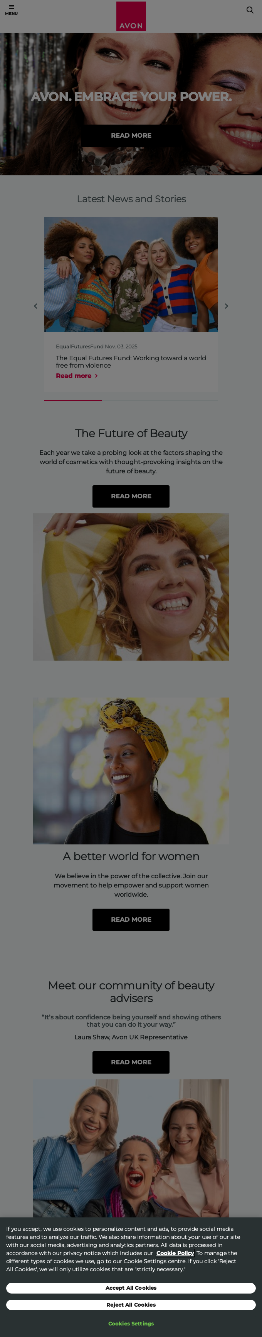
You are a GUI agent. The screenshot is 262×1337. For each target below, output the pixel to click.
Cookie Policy (175, 1255)
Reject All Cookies (130, 1307)
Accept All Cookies (131, 1290)
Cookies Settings (131, 1326)
